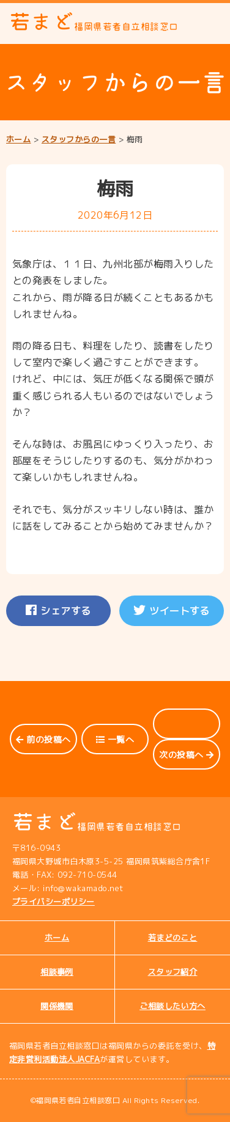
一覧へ (115, 739)
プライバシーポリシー (53, 901)
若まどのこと (173, 937)
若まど (94, 21)
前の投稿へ (43, 739)
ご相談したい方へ (172, 1005)
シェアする (58, 610)
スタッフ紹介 (173, 971)
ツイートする (171, 610)
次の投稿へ (186, 754)
